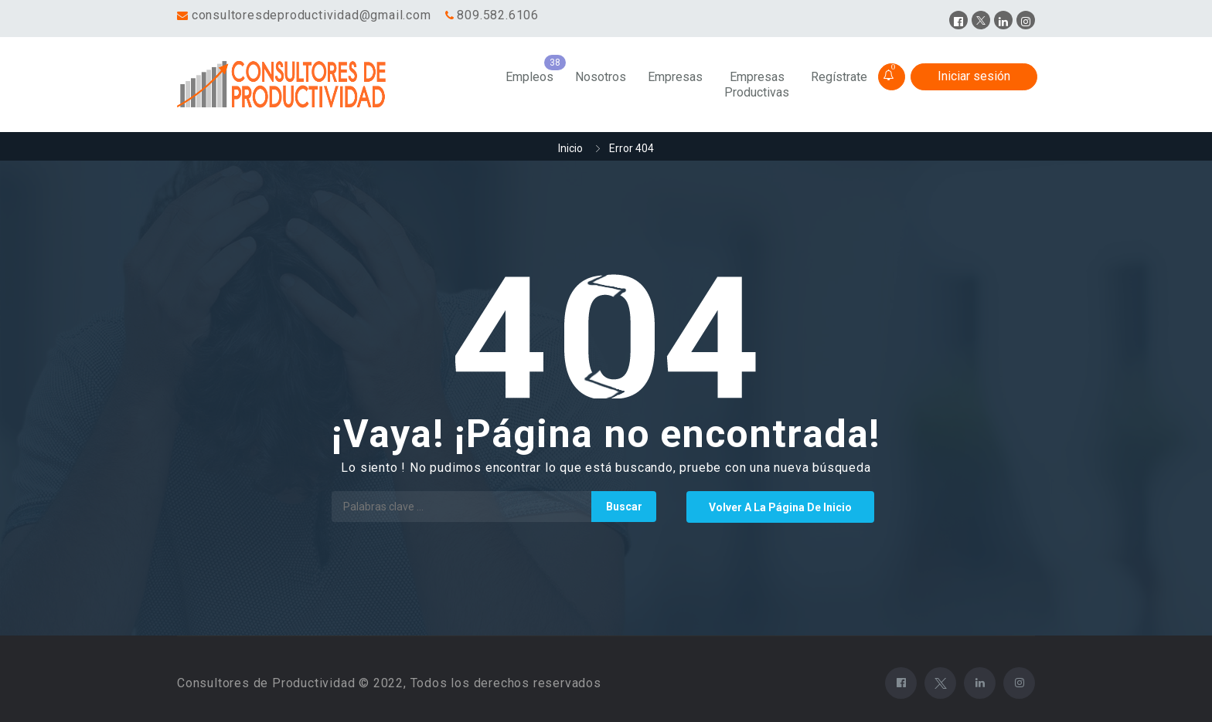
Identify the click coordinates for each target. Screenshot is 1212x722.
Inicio (570, 148)
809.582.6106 (498, 15)
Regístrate (839, 76)
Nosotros (600, 76)
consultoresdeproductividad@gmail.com (311, 15)
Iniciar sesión (974, 76)
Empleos (529, 76)
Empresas (675, 76)
